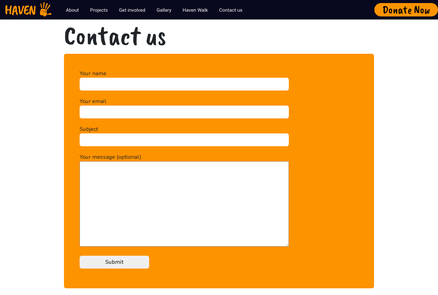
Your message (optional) (184, 200)
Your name (184, 79)
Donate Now (406, 9)
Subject (184, 134)
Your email (184, 106)
